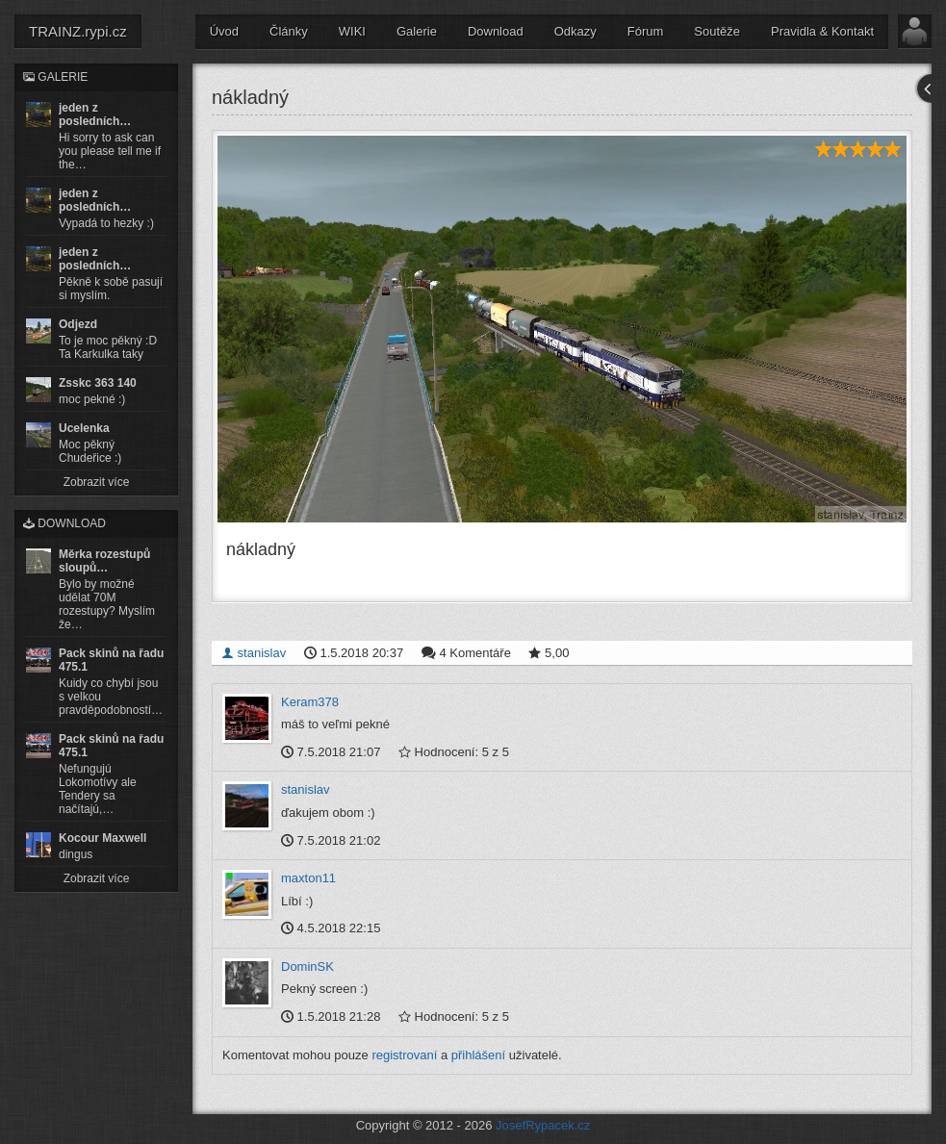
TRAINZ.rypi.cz (78, 31)
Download (496, 31)
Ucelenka (84, 428)
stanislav (253, 652)
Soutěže (717, 31)
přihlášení (478, 1054)
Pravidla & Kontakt (822, 31)
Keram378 (310, 701)
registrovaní (404, 1054)
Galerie (416, 31)
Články (288, 31)
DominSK (307, 966)
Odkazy (575, 31)
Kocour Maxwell (102, 838)
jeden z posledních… (95, 114)
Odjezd (78, 324)
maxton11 (308, 878)
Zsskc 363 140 (98, 383)
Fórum (645, 31)
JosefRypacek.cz (543, 1124)
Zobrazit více (97, 482)
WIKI (352, 31)
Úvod (224, 31)
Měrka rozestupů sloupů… (104, 560)
